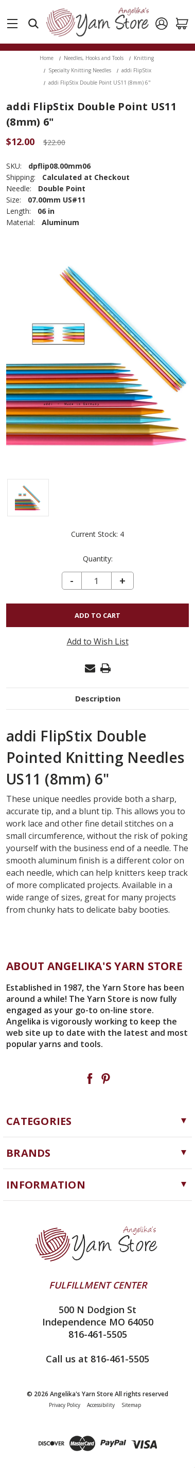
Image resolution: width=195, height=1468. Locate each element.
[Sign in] (161, 23)
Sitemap (131, 1405)
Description (97, 698)
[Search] (33, 23)
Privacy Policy (64, 1405)
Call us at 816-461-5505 (97, 1359)
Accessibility (101, 1405)
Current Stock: (97, 534)
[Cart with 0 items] (182, 23)
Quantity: (98, 559)
